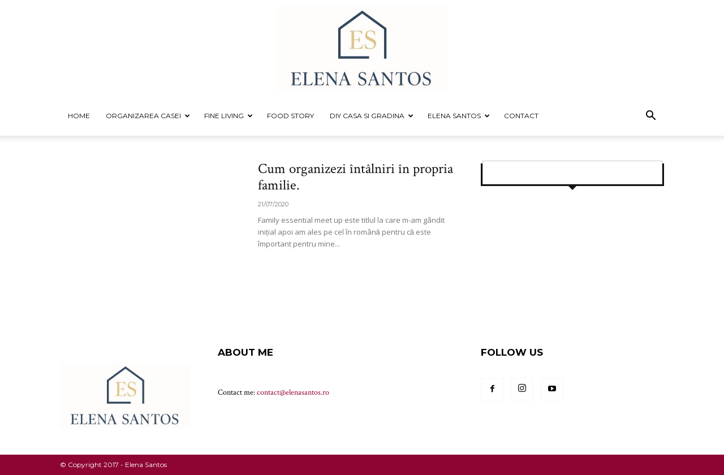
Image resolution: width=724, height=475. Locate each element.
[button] (650, 116)
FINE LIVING (228, 115)
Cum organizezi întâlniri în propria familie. (355, 177)
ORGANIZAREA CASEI (148, 115)
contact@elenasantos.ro (293, 392)
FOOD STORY (290, 115)
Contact (521, 115)
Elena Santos (459, 115)
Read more (285, 265)
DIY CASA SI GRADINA (371, 115)
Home (79, 115)
